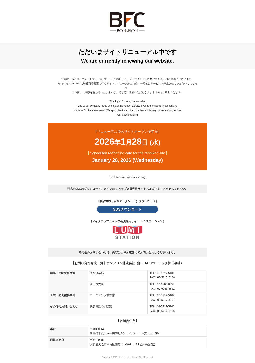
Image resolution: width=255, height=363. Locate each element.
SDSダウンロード (127, 209)
